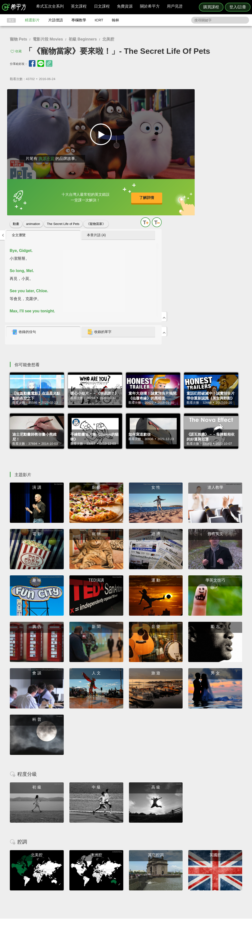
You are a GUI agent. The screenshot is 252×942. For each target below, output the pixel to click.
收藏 (18, 51)
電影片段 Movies (48, 39)
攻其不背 (44, 155)
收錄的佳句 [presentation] (175, 192)
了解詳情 (111, 196)
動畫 (16, 221)
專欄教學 (78, 20)
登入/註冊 (237, 7)
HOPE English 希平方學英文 (84, 848)
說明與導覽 (181, 882)
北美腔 (108, 39)
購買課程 (211, 7)
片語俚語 (55, 20)
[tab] (178, 95)
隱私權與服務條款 (185, 878)
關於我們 (155, 887)
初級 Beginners (83, 39)
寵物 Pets (18, 39)
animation (33, 221)
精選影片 (32, 20)
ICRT (99, 20)
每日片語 (132, 887)
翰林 (115, 20)
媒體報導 (155, 891)
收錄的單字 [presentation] (216, 192)
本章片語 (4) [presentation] (213, 95)
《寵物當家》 (96, 221)
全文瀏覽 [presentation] (170, 95)
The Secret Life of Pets (63, 221)
